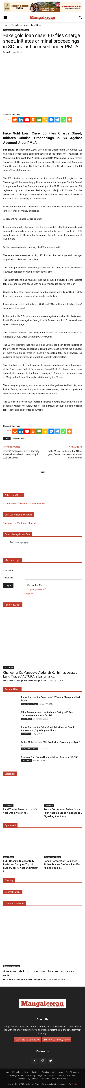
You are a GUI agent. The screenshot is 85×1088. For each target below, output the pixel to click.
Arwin (74, 1084)
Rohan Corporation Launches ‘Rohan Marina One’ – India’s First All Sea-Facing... (62, 864)
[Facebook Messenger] (51, 119)
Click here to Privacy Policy (56, 1039)
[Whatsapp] (63, 119)
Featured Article (13, 605)
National (52, 1075)
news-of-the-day (19, 438)
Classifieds (26, 734)
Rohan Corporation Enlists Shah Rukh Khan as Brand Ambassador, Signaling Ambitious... (63, 813)
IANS (8, 52)
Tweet (8, 119)
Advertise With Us (60, 1078)
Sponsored (10, 825)
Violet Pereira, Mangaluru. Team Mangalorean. (24, 680)
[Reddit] (15, 119)
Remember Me (34, 585)
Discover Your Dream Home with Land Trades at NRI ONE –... (51, 757)
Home (6, 25)
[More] (69, 119)
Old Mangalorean (15, 1075)
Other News (57, 1072)
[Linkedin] (21, 119)
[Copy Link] (45, 119)
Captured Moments (14, 903)
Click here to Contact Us (28, 1039)
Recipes (35, 1072)
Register (29, 593)
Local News (36, 25)
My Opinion (33, 1078)
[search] (40, 543)
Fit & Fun (45, 1072)
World (61, 1075)
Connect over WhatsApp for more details (24, 503)
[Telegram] (57, 119)
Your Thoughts (72, 1072)
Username (8, 570)
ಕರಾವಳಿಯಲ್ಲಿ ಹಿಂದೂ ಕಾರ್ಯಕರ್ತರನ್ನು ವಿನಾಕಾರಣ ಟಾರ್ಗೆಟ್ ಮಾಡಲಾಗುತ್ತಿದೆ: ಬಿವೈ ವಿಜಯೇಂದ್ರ (21, 454)
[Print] (33, 119)
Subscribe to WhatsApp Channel (19, 523)
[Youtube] (27, 119)
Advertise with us (13, 495)
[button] (5, 17)
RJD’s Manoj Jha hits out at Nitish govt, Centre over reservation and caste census (65, 454)
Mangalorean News (19, 25)
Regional (42, 1075)
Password (8, 577)
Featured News (12, 689)
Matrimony (30, 1075)
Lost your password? (35, 589)
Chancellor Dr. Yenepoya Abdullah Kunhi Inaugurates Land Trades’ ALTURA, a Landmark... (40, 674)
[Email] (39, 119)
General (21, 1078)
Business (71, 1075)
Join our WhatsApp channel (18, 514)
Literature (45, 1078)
